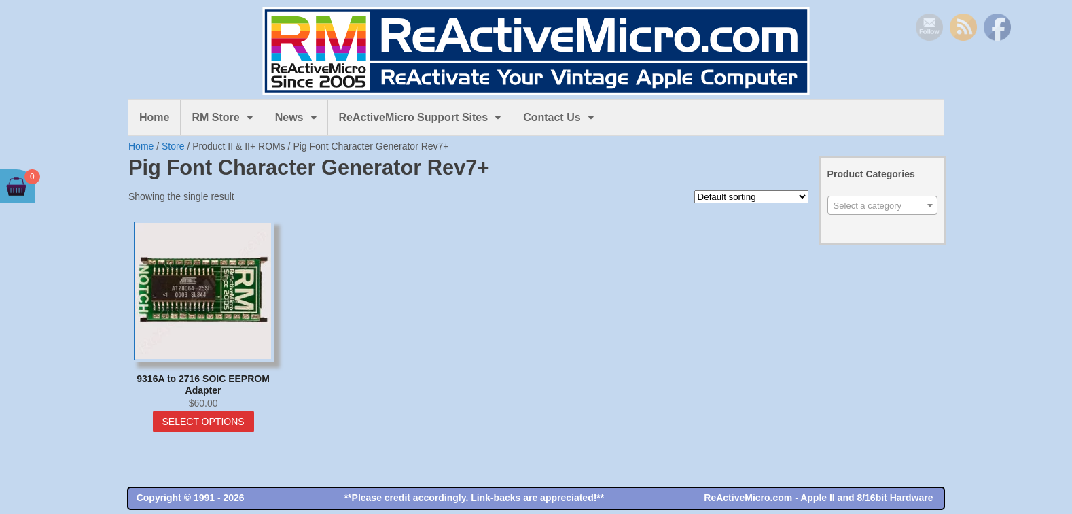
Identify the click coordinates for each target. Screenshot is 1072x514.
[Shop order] (751, 196)
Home (154, 117)
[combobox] (882, 205)
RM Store (215, 117)
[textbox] (882, 206)
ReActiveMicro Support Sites (413, 117)
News (289, 117)
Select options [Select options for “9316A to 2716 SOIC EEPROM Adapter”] (203, 421)
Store (173, 146)
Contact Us (551, 117)
